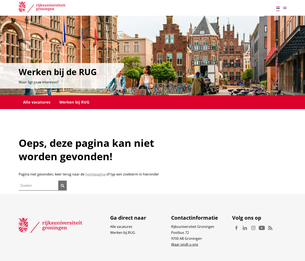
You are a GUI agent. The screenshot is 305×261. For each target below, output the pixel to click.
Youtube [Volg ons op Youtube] (262, 228)
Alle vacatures (36, 102)
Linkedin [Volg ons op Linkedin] (245, 228)
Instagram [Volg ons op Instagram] (253, 228)
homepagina (95, 174)
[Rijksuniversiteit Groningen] (42, 8)
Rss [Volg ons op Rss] (270, 228)
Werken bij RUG (74, 102)
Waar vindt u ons (184, 244)
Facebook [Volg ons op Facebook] (236, 228)
